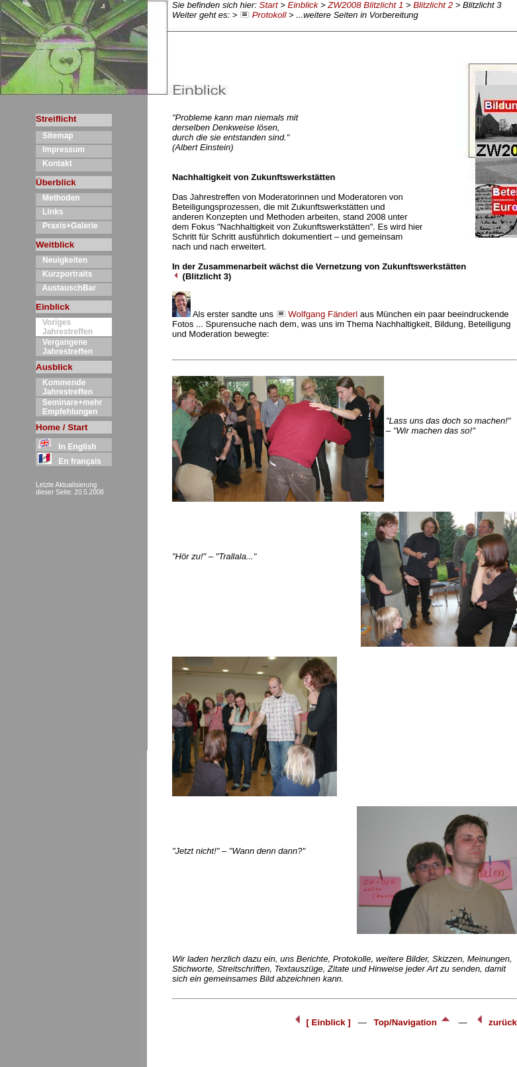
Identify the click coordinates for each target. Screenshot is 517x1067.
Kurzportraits (64, 274)
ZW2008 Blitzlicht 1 (365, 5)
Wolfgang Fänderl (322, 314)
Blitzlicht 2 (433, 5)
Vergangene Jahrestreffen (64, 347)
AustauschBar (66, 288)
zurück (495, 1022)
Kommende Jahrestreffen (64, 387)
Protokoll (269, 15)
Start (268, 5)
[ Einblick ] (322, 1022)
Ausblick (54, 367)
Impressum (60, 149)
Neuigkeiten (61, 260)
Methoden (58, 198)
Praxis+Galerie (67, 225)
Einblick (303, 5)
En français (68, 461)
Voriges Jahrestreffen (64, 327)
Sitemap (54, 135)
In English (66, 446)
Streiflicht (56, 119)
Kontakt (54, 163)
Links (49, 211)
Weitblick (55, 245)
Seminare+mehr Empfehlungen (69, 407)
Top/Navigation (414, 1022)
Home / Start (62, 427)
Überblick (56, 182)
